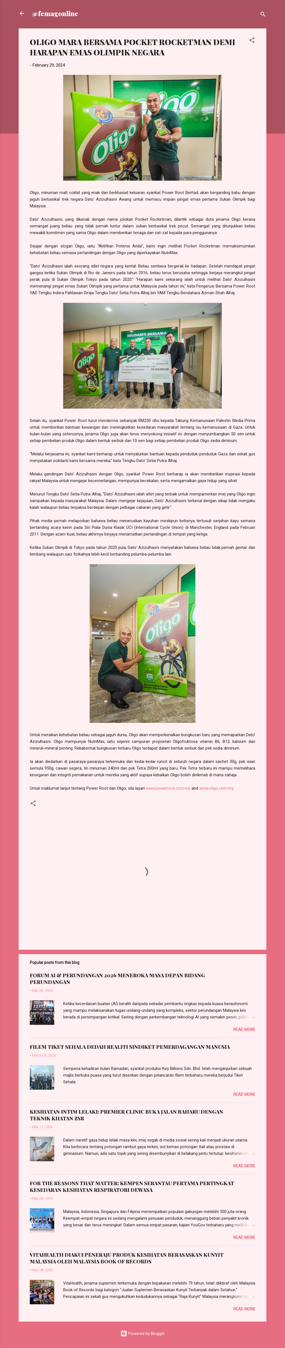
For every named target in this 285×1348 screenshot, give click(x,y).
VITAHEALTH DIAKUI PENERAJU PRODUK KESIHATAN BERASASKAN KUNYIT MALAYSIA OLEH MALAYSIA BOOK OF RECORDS (126, 1258)
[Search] (263, 15)
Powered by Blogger (143, 1333)
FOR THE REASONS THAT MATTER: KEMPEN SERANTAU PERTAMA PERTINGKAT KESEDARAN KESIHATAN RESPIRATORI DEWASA (132, 1186)
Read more (244, 1029)
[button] (252, 41)
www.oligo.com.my (216, 788)
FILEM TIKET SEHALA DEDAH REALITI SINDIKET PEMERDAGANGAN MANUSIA (130, 1046)
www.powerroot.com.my (168, 788)
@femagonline (55, 13)
